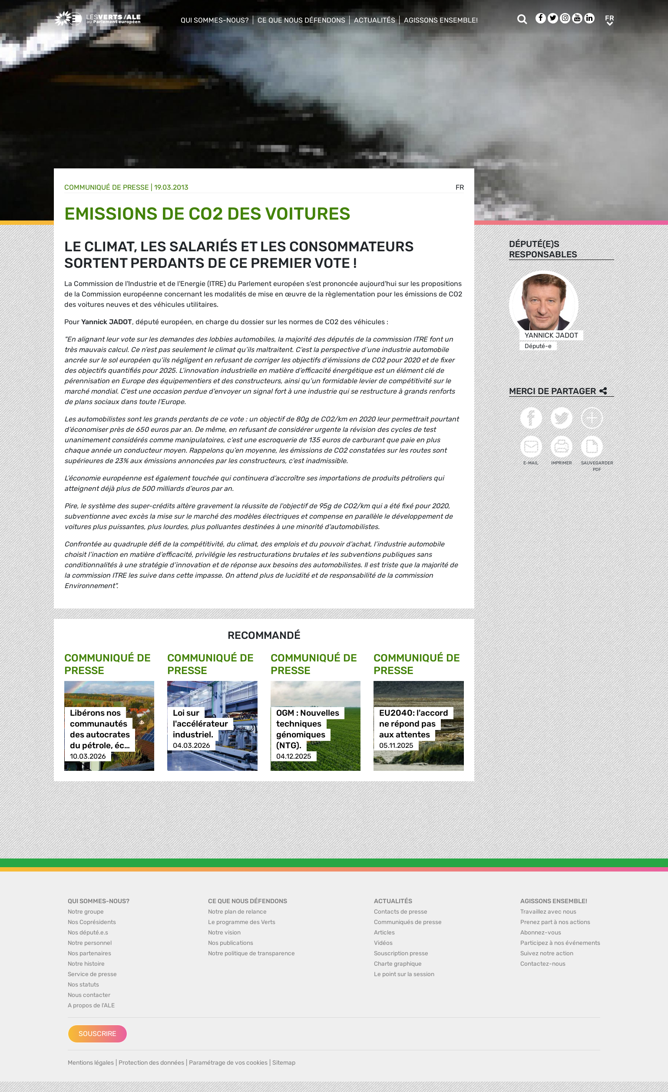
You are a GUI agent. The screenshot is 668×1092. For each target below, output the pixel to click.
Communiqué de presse (106, 187)
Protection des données (151, 1062)
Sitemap (283, 1062)
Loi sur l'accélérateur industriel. (200, 724)
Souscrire (97, 1034)
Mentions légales (91, 1062)
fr (460, 187)
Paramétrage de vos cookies (228, 1062)
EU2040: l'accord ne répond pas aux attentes (413, 724)
